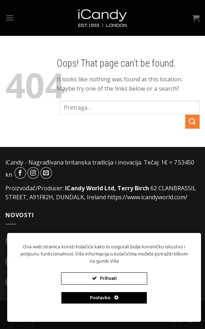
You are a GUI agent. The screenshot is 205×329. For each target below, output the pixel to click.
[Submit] (192, 122)
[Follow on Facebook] (20, 173)
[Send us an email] (46, 173)
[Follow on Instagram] (33, 173)
